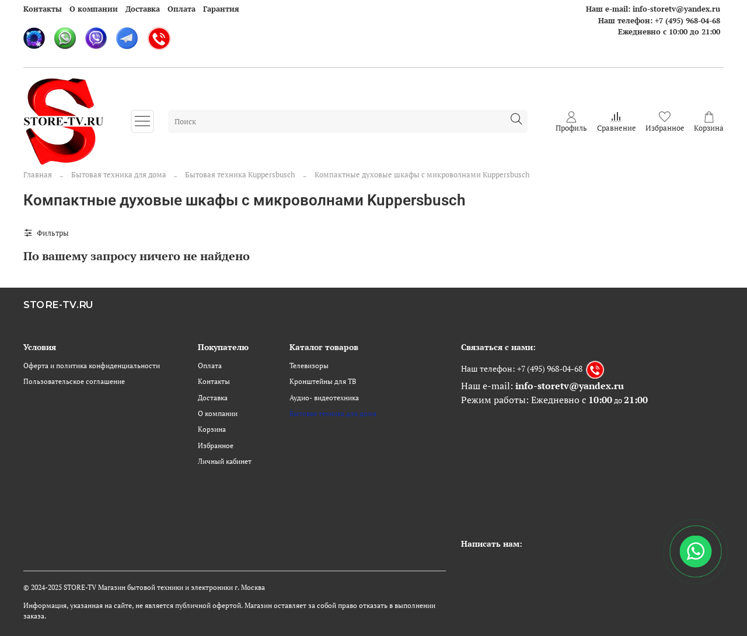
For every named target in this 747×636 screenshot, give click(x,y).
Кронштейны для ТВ (322, 381)
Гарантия (221, 9)
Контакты (42, 9)
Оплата (181, 9)
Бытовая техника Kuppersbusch (240, 174)
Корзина (212, 429)
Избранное (215, 445)
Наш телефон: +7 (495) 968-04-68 (521, 368)
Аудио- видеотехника (324, 397)
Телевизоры (309, 365)
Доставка (142, 9)
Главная (37, 174)
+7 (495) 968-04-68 (687, 20)
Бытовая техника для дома (118, 174)
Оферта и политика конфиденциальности (91, 365)
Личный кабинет (225, 461)
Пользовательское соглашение (74, 381)
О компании (93, 9)
